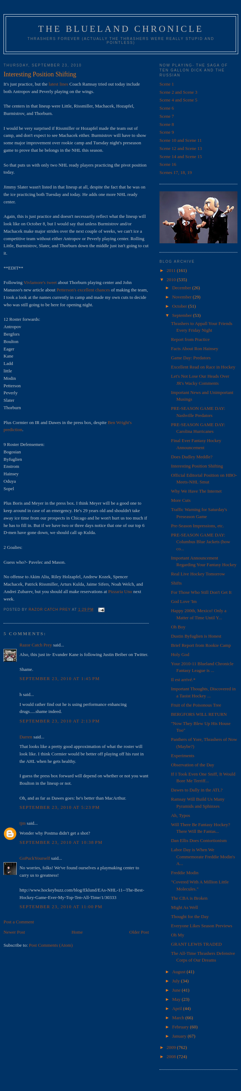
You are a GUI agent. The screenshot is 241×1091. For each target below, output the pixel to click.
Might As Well (184, 907)
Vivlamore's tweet (40, 282)
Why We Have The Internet (196, 491)
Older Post (139, 932)
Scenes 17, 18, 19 (175, 172)
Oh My (177, 935)
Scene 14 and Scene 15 (180, 156)
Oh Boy (178, 626)
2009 (172, 1047)
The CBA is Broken (189, 898)
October (180, 306)
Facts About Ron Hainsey (194, 348)
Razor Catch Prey (35, 645)
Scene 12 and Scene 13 (180, 148)
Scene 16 (167, 164)
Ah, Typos (180, 815)
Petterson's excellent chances (83, 289)
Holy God (180, 654)
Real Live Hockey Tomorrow (198, 573)
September (182, 315)
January (180, 1036)
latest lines (58, 84)
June (177, 990)
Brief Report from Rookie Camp (201, 645)
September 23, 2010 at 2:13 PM (59, 721)
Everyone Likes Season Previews (201, 925)
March (178, 1017)
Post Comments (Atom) (51, 945)
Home (77, 932)
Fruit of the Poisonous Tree (196, 705)
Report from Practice (190, 339)
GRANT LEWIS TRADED (196, 944)
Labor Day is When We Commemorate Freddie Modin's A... (203, 856)
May (177, 999)
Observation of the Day (192, 764)
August (179, 971)
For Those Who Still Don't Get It (201, 592)
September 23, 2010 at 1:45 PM (59, 678)
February (181, 1026)
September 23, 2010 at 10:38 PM (60, 842)
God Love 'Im (183, 601)
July (176, 980)
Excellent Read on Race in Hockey (203, 367)
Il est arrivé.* (183, 679)
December (182, 287)
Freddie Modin (184, 872)
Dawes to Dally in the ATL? (197, 790)
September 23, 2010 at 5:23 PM (59, 807)
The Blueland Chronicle (121, 29)
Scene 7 (166, 116)
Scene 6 (166, 108)
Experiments (182, 755)
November (182, 297)
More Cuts (180, 500)
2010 (172, 279)
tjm (22, 823)
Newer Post (14, 932)
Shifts (176, 583)
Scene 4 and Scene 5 (178, 100)
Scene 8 (166, 124)
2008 (172, 1056)
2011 (172, 270)
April (177, 1008)
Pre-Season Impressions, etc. (197, 525)
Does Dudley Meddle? (191, 456)
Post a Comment (19, 921)
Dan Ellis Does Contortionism (198, 840)
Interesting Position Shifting (197, 466)
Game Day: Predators (191, 357)
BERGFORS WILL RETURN (198, 714)
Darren (25, 736)
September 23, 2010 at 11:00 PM (60, 906)
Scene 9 (166, 132)
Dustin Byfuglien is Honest (196, 636)
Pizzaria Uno (120, 591)
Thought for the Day (190, 916)
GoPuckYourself (34, 858)
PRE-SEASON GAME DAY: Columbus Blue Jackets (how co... (200, 541)
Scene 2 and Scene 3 (178, 92)
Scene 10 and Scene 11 (180, 140)
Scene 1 (166, 84)
